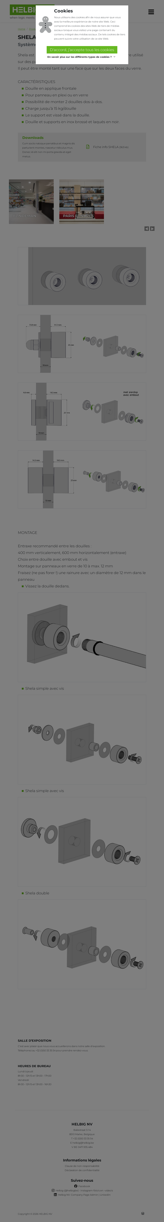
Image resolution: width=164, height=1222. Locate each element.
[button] (81, 57)
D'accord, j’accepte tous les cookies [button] (82, 50)
